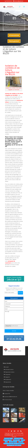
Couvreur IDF (16, 440)
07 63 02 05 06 (14, 35)
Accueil (6, 367)
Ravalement (8, 379)
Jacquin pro (11, 445)
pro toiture (18, 445)
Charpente (7, 374)
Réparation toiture (9, 372)
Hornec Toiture (13, 442)
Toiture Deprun (7, 440)
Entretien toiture (9, 369)
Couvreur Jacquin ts (13, 443)
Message (14, 317)
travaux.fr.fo (7, 393)
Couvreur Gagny (8, 438)
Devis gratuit (14, 41)
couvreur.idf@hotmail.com (10, 396)
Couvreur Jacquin (18, 438)
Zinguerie (7, 377)
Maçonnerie (8, 382)
